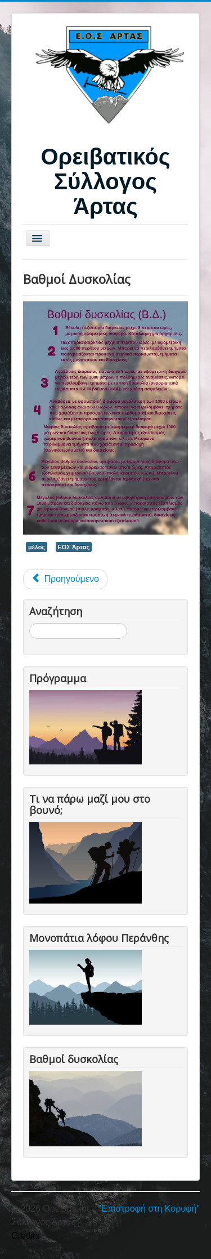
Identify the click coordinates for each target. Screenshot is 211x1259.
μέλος (36, 547)
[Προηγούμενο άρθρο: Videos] (65, 579)
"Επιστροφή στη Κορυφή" (149, 1208)
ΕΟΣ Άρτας (74, 547)
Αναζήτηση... (29, 623)
